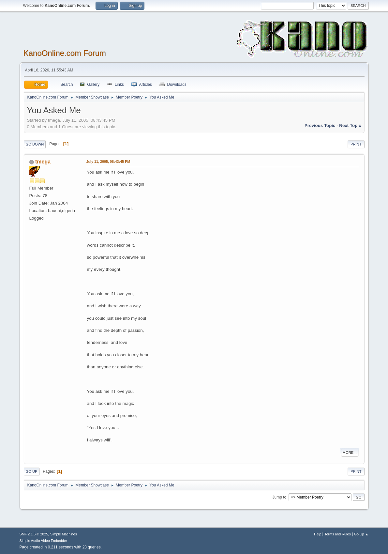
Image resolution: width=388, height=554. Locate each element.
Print (356, 144)
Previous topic (320, 125)
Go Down (35, 144)
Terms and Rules (337, 534)
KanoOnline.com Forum (64, 53)
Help (317, 534)
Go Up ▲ (361, 534)
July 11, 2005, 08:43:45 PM (108, 161)
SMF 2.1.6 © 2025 (34, 534)
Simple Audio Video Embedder (43, 541)
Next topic (350, 125)
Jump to (280, 497)
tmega (43, 161)
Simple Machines (63, 534)
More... (350, 452)
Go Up (31, 471)
